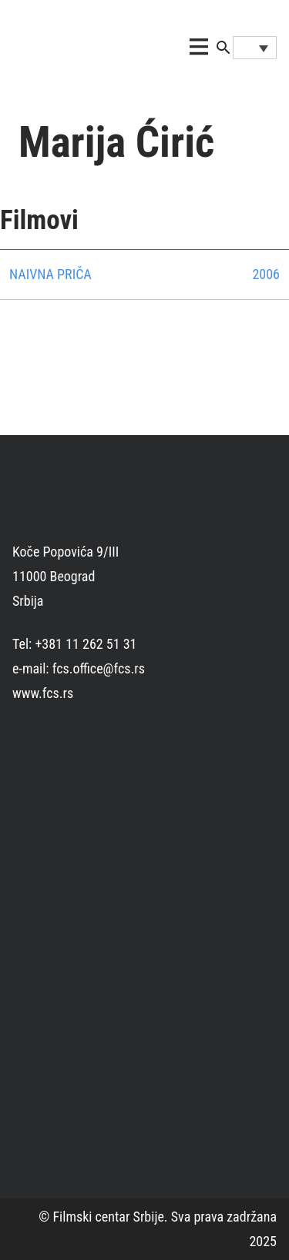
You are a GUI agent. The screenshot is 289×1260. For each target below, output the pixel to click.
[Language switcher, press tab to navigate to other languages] (255, 47)
